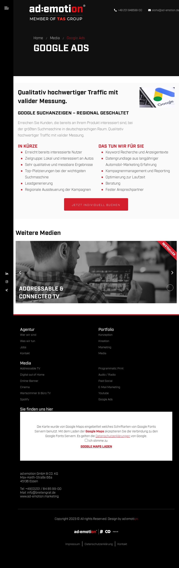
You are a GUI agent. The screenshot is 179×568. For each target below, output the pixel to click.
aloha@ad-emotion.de (163, 10)
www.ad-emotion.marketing (39, 496)
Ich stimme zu (96, 440)
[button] (20, 273)
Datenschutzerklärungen (113, 436)
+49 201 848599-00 (128, 10)
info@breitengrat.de (41, 492)
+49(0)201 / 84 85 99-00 (43, 488)
